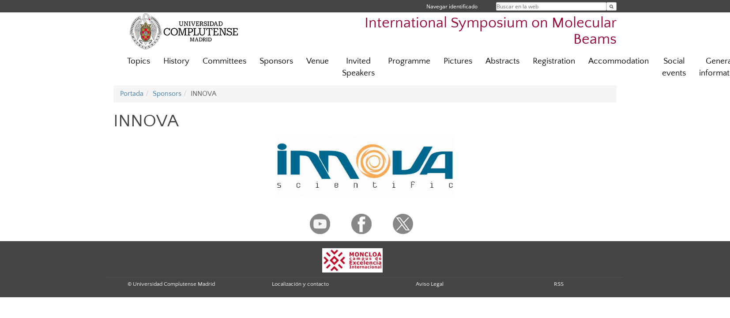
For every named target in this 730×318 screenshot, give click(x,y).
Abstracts (502, 61)
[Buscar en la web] (611, 6)
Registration (554, 61)
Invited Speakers (358, 67)
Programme (409, 61)
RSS (559, 284)
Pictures (458, 61)
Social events (674, 67)
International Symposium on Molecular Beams (491, 31)
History (176, 61)
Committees (224, 61)
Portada (131, 94)
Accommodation (618, 61)
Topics (138, 61)
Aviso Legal (430, 284)
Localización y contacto (300, 284)
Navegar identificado (452, 6)
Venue (317, 61)
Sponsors (276, 61)
